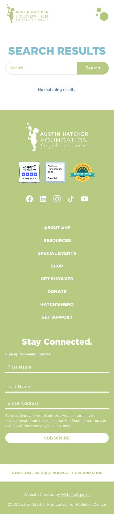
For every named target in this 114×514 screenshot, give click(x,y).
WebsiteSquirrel (76, 495)
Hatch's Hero (57, 304)
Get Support (57, 317)
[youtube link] (84, 199)
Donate (57, 291)
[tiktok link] (70, 199)
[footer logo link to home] (57, 137)
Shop (57, 266)
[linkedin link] (43, 199)
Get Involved (57, 278)
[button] (102, 13)
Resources (57, 240)
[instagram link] (57, 199)
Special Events (57, 253)
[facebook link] (29, 199)
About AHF (57, 227)
